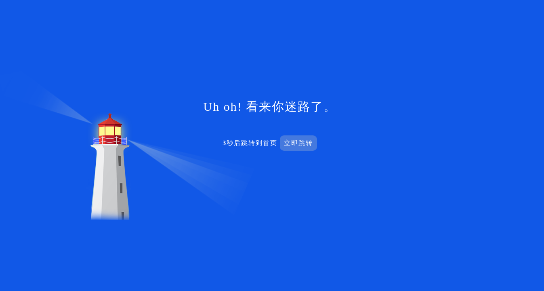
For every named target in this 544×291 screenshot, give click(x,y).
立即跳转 (298, 142)
